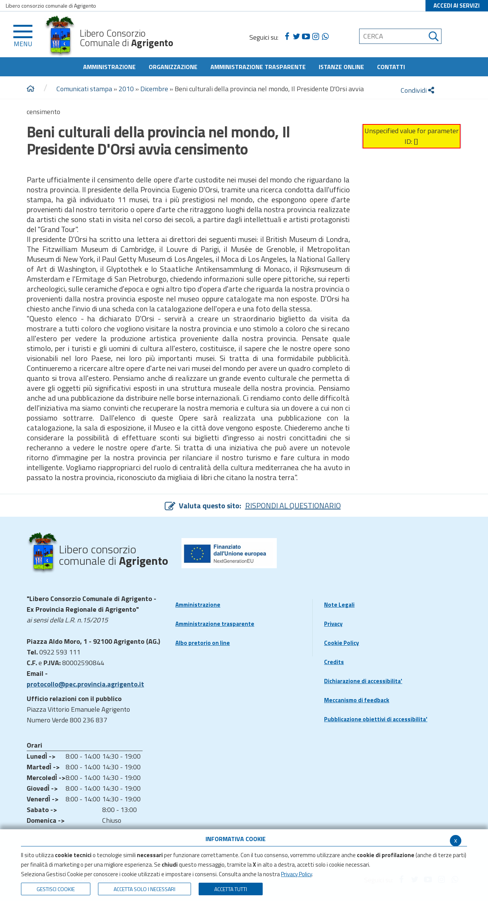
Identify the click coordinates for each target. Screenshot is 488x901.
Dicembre (154, 89)
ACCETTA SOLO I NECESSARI (144, 889)
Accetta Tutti (230, 889)
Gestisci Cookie (56, 889)
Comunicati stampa (84, 89)
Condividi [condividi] (417, 90)
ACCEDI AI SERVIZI (456, 5)
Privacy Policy (296, 874)
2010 (126, 89)
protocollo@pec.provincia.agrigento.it (85, 684)
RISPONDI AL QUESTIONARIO (293, 505)
